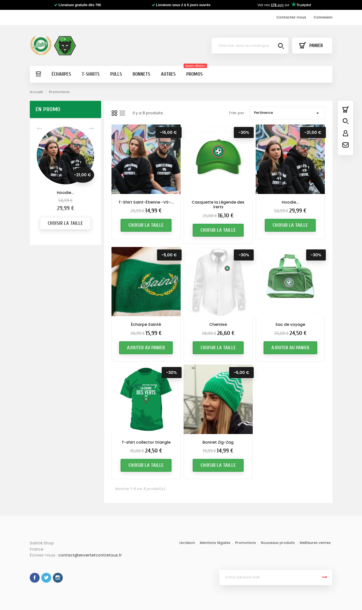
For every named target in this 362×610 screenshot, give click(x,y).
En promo (47, 109)
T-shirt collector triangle (146, 447)
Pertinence (287, 113)
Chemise (218, 325)
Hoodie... (65, 192)
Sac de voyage (290, 326)
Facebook (35, 578)
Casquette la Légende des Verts (218, 204)
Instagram (58, 578)
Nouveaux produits (278, 542)
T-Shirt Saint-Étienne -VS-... (146, 202)
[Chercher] (250, 45)
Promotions (246, 542)
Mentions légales (215, 542)
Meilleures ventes (315, 542)
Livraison (187, 542)
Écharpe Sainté (146, 324)
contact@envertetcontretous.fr (90, 555)
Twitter (46, 578)
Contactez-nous (291, 17)
